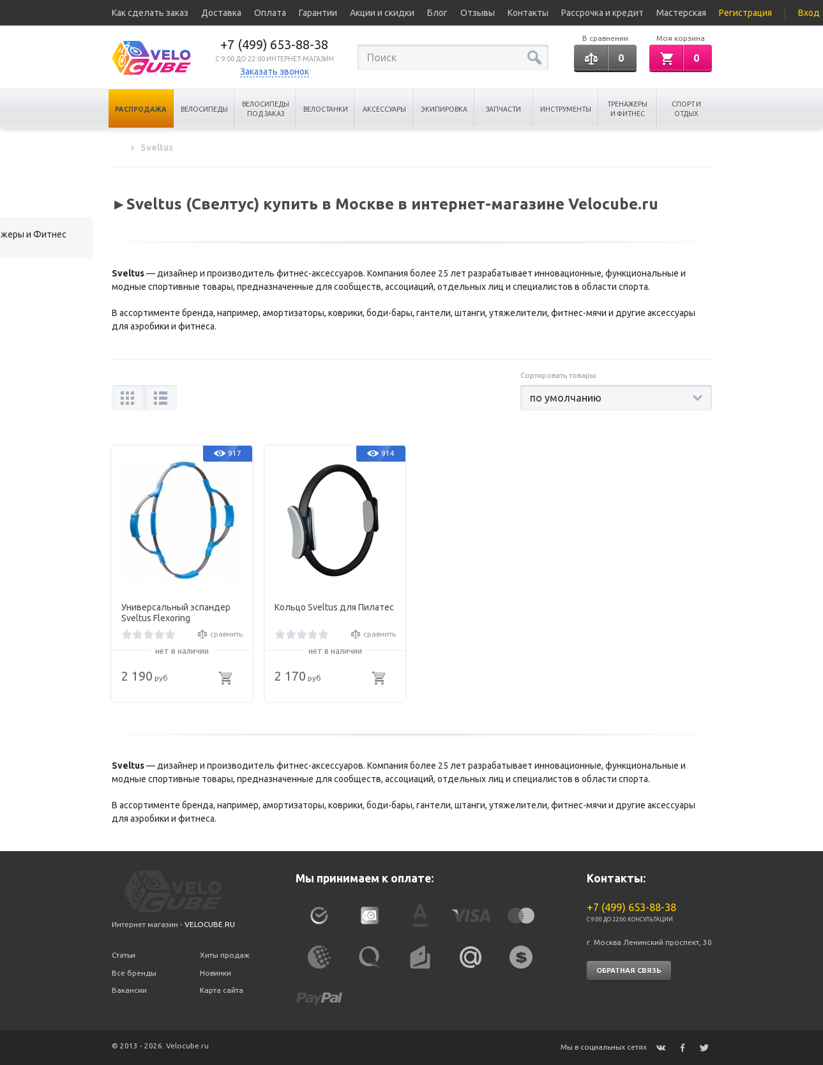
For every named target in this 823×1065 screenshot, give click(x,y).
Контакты (528, 13)
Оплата (270, 13)
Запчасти (503, 109)
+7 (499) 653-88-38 (274, 44)
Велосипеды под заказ (265, 108)
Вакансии (129, 990)
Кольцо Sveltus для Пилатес (334, 607)
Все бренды (134, 973)
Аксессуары (384, 109)
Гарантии (318, 13)
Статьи (123, 955)
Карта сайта (221, 990)
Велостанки (325, 109)
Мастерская (681, 13)
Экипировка (444, 109)
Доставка (221, 13)
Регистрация (745, 13)
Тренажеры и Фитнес (627, 108)
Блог (437, 13)
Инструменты (565, 109)
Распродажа (141, 109)
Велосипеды (204, 109)
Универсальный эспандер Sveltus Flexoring (175, 612)
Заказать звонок (274, 71)
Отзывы (477, 13)
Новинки (215, 973)
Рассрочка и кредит (602, 13)
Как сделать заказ (150, 13)
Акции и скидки (382, 13)
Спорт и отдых (686, 108)
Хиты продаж (225, 955)
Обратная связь (628, 970)
